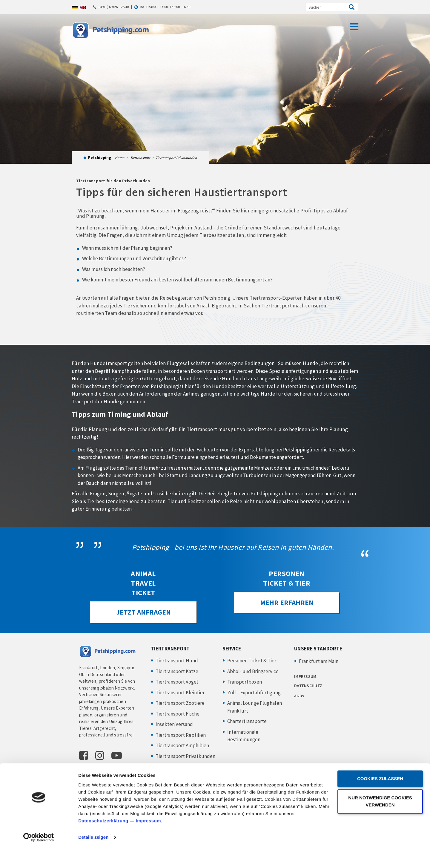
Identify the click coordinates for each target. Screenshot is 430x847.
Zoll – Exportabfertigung (254, 693)
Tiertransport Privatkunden (185, 756)
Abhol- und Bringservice (253, 671)
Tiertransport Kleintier (180, 693)
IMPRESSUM (305, 676)
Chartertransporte (247, 721)
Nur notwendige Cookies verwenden (380, 799)
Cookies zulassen (380, 776)
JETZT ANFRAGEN (143, 612)
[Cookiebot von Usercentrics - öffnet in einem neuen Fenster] (39, 835)
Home (119, 157)
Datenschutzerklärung (103, 818)
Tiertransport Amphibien (182, 745)
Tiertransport (140, 157)
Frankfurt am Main (318, 661)
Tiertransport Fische (177, 714)
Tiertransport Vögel (177, 682)
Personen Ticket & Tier (251, 661)
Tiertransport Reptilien (181, 735)
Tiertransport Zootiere (180, 703)
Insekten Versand (174, 724)
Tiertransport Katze (177, 671)
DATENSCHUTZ (308, 685)
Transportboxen (244, 682)
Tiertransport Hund (177, 661)
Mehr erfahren (287, 602)
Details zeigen (93, 835)
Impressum (148, 818)
